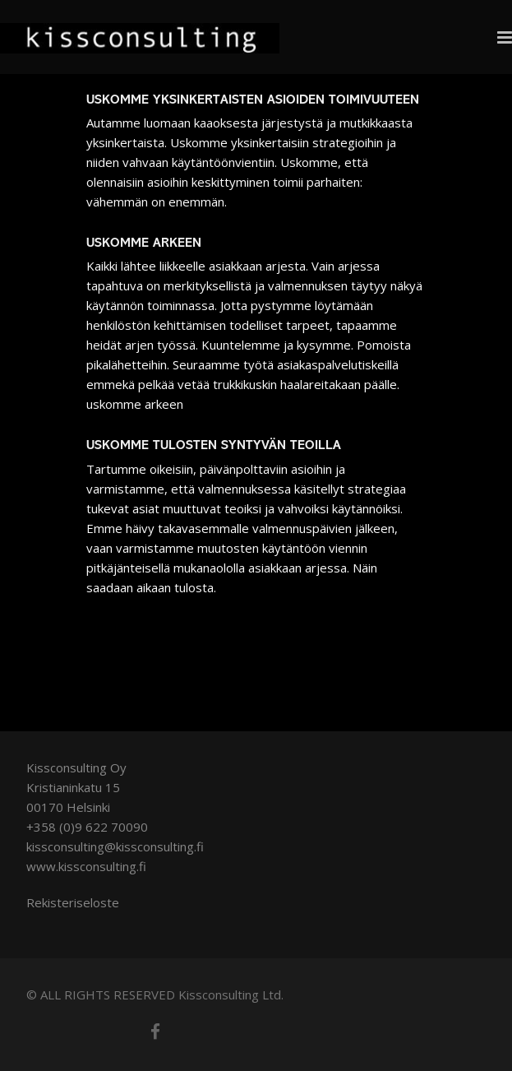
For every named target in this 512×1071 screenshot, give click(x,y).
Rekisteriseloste (72, 902)
